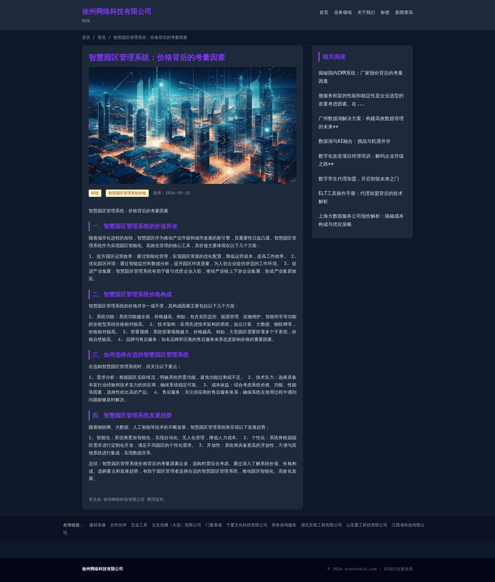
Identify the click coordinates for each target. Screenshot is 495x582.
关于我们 (366, 12)
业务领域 (343, 12)
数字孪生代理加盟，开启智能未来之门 (359, 179)
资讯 (102, 37)
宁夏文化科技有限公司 (246, 525)
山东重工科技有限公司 (366, 525)
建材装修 (97, 525)
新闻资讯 (404, 12)
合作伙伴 (118, 525)
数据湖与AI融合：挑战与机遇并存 (355, 141)
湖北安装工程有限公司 (321, 525)
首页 (323, 12)
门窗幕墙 (214, 525)
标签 (385, 12)
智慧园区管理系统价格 (127, 193)
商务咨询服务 (284, 525)
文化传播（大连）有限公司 (176, 525)
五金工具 (139, 525)
